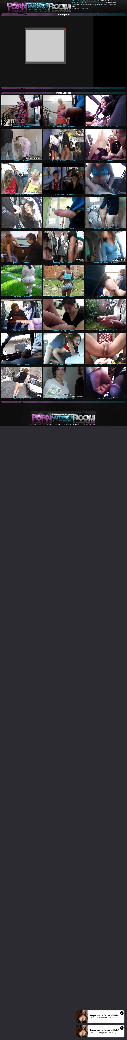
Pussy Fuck (84, 8)
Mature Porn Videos (91, 2)
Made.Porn (101, 2)
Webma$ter (92, 425)
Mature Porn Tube (78, 2)
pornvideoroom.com (37, 425)
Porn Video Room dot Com (88, 1)
